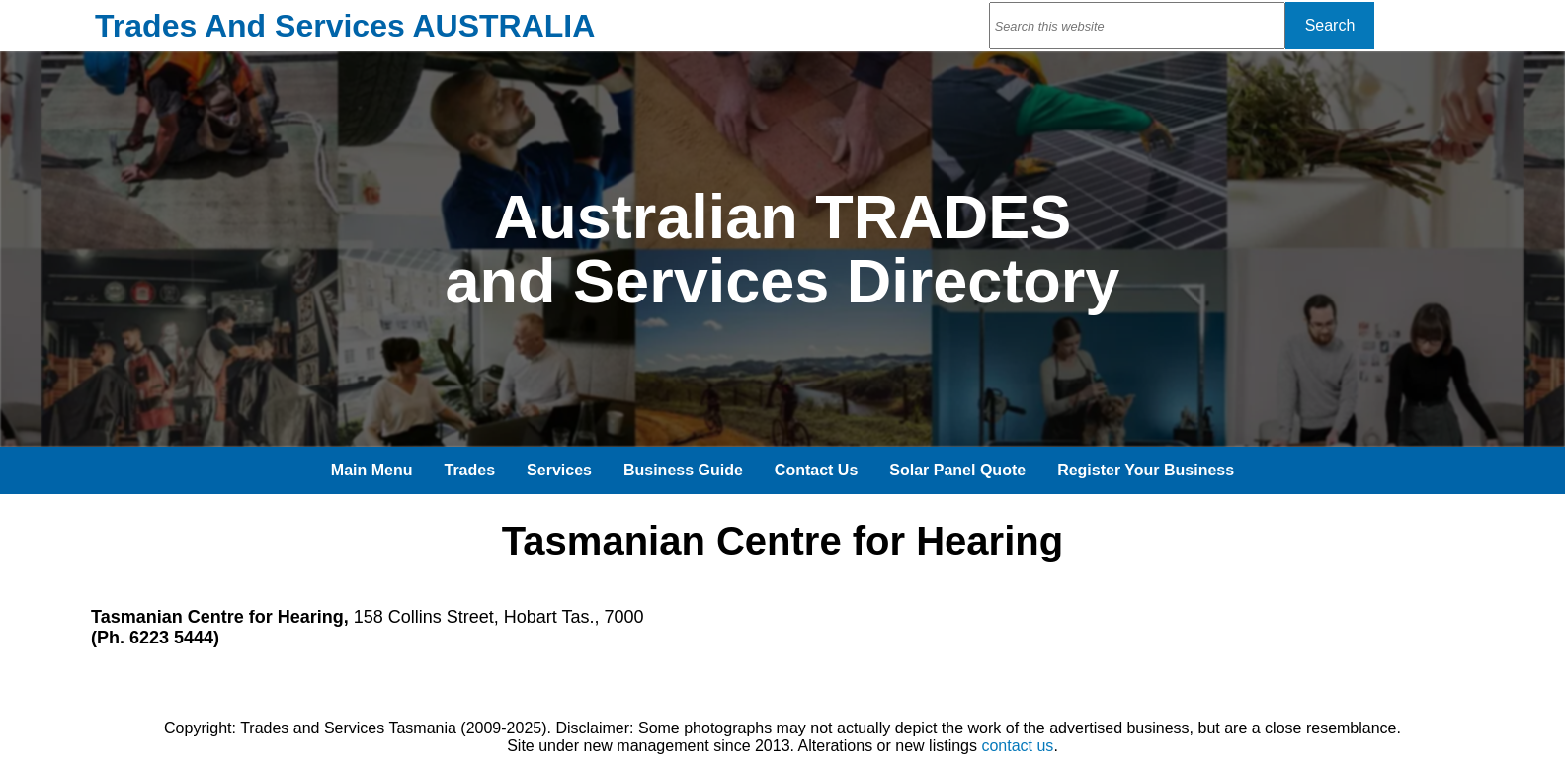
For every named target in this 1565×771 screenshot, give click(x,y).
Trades (470, 470)
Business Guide (683, 470)
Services (559, 470)
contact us (1017, 745)
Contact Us (816, 470)
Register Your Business (1145, 470)
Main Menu (372, 470)
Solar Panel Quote (957, 470)
